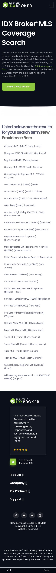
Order (47, 570)
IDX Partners (18, 491)
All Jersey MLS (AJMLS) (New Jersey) (23, 146)
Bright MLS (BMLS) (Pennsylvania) (21, 160)
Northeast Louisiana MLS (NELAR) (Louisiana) (27, 298)
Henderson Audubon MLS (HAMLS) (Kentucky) (28, 222)
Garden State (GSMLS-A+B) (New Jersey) (25, 198)
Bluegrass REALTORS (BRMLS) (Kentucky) (25, 153)
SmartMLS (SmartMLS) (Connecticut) (23, 330)
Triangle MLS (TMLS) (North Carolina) (23, 357)
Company (17, 483)
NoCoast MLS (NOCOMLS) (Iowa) (21, 281)
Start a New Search (18, 86)
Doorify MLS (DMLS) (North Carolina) (23, 191)
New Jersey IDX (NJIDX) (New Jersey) (23, 274)
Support (16, 499)
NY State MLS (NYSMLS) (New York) (22, 305)
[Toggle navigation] (51, 5)
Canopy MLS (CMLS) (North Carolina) (23, 167)
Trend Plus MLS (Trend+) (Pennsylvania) (25, 344)
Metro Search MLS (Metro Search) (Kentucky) (28, 257)
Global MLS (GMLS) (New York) (20, 205)
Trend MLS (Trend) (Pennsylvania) (22, 336)
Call (9, 570)
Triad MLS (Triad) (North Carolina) (21, 350)
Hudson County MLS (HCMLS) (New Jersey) (26, 229)
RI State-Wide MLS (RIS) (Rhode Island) (24, 323)
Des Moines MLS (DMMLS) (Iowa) (21, 184)
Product (15, 475)
